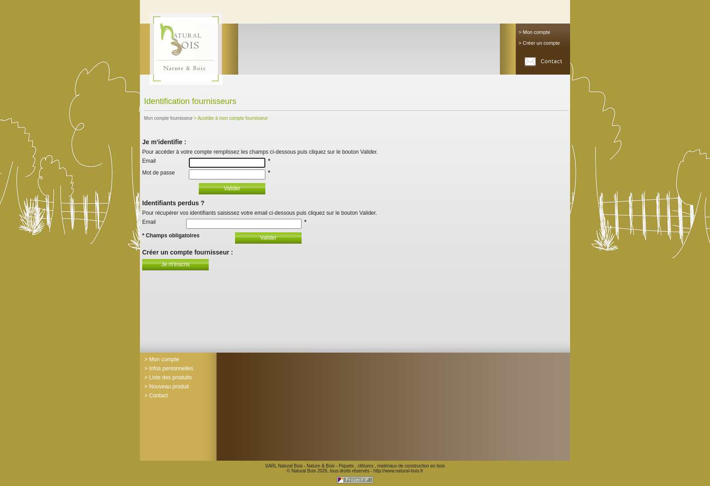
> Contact (156, 395)
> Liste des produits (168, 377)
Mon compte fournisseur (168, 118)
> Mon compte (534, 32)
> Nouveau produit (166, 386)
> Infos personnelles (168, 368)
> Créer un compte (539, 43)
